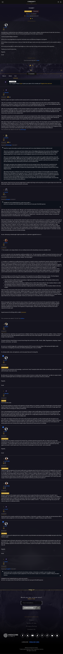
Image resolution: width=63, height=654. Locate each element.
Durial (29, 13)
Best (16, 75)
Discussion (36, 11)
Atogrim (8, 199)
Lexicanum (23, 312)
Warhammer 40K (28, 11)
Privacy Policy (31, 626)
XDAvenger (23, 129)
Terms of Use (32, 623)
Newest (4, 75)
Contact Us (31, 629)
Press (31, 620)
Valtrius (22, 318)
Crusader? (13, 81)
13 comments (31, 73)
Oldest (10, 75)
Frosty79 (8, 569)
